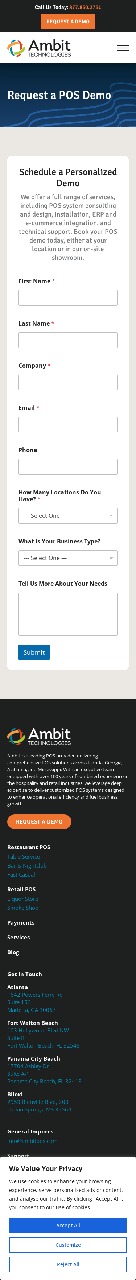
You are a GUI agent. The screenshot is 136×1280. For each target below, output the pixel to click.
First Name (36, 281)
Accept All (68, 1225)
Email (29, 408)
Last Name (36, 323)
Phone (27, 450)
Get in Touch (24, 974)
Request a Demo (68, 21)
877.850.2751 (85, 7)
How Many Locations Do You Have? (59, 496)
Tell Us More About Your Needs (62, 583)
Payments (20, 922)
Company (34, 365)
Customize (68, 1244)
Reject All (68, 1264)
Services (18, 937)
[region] (68, 1218)
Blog (13, 952)
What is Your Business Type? (59, 541)
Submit (34, 652)
